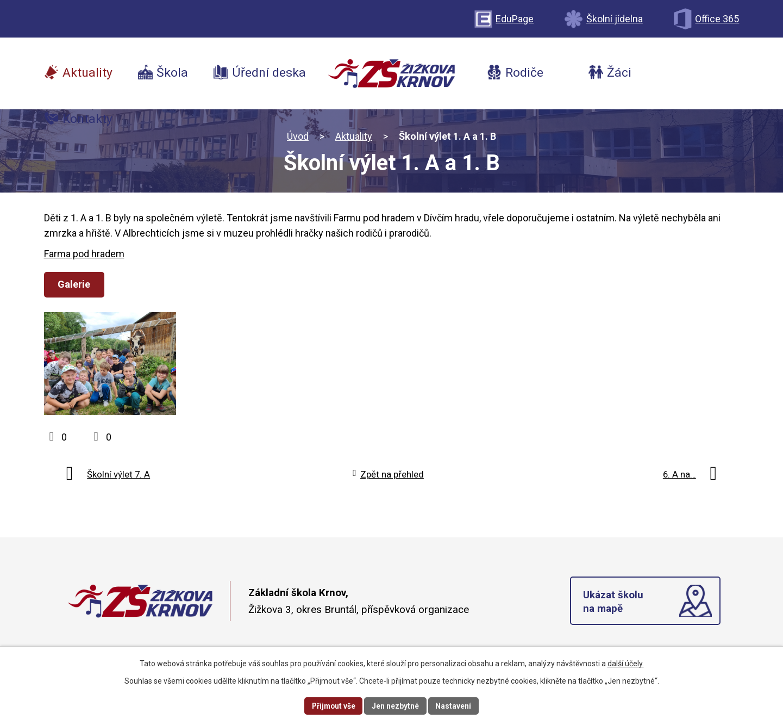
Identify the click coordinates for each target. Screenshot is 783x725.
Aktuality (353, 136)
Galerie (75, 284)
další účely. (625, 663)
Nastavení (455, 705)
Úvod (298, 136)
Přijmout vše (333, 705)
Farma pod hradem (84, 253)
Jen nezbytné (396, 705)
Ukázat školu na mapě (614, 609)
